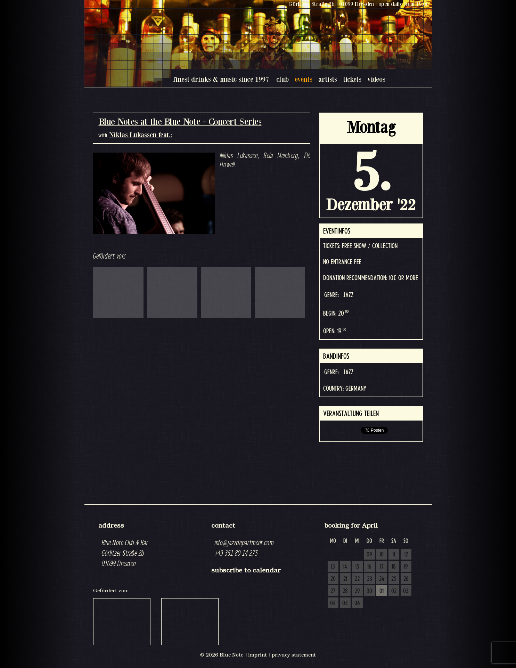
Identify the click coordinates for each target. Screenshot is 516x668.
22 (357, 579)
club (282, 79)
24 (381, 579)
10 (381, 555)
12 (406, 555)
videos (376, 79)
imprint (257, 655)
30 (369, 591)
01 (381, 591)
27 (332, 591)
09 (369, 555)
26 (406, 579)
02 (393, 591)
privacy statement (294, 655)
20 (333, 579)
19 (406, 567)
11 (393, 555)
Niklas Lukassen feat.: (140, 135)
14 (345, 567)
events (303, 79)
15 (357, 567)
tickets (352, 79)
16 (369, 567)
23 (369, 579)
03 (406, 591)
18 (394, 567)
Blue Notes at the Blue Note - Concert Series (180, 121)
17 (382, 567)
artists (327, 79)
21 (345, 579)
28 (345, 591)
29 (357, 591)
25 (393, 579)
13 (333, 567)
